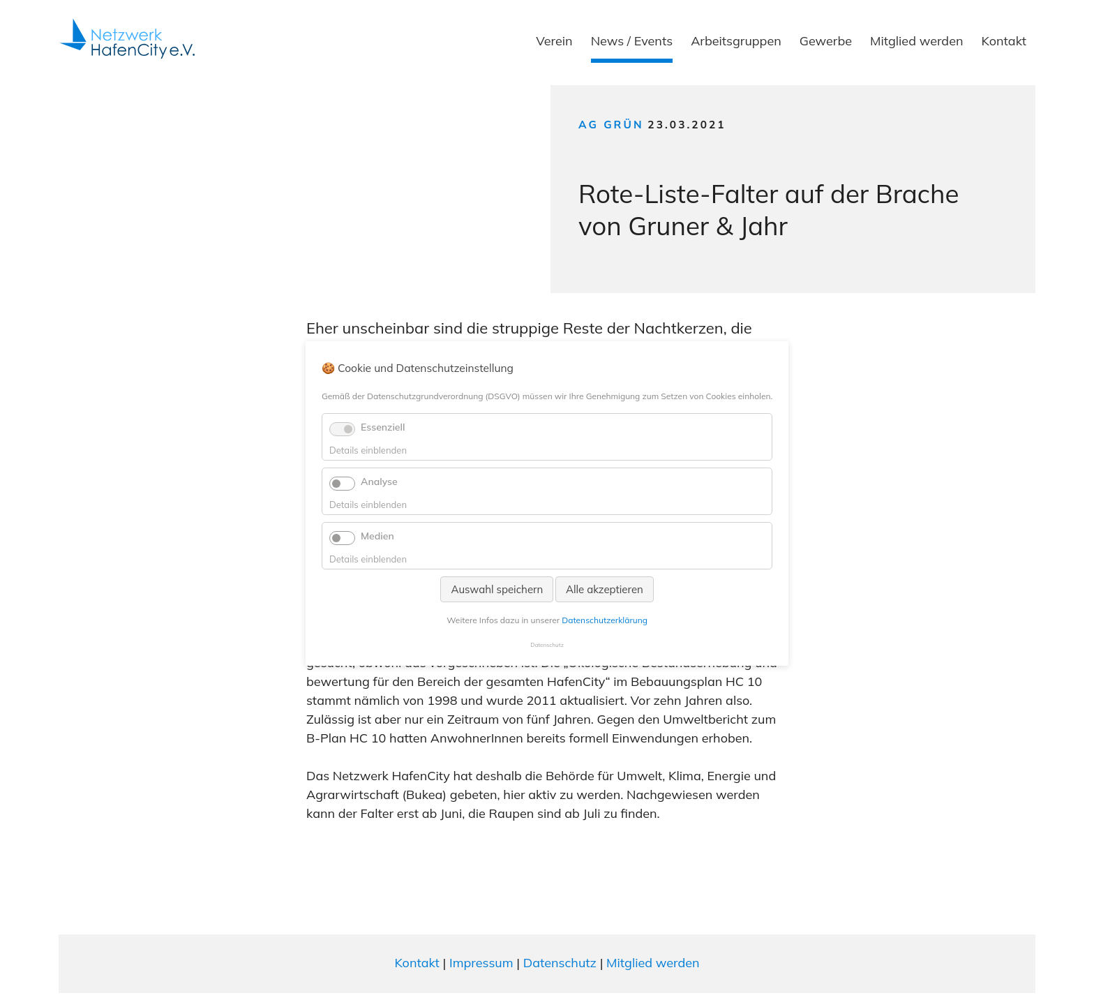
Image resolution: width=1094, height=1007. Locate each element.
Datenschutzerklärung (604, 620)
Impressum (481, 963)
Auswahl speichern (497, 589)
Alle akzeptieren (604, 589)
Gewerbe (826, 41)
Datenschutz (560, 963)
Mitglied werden (917, 41)
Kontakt (1004, 41)
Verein (554, 41)
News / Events (632, 41)
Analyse (379, 481)
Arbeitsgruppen (736, 41)
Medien (377, 536)
